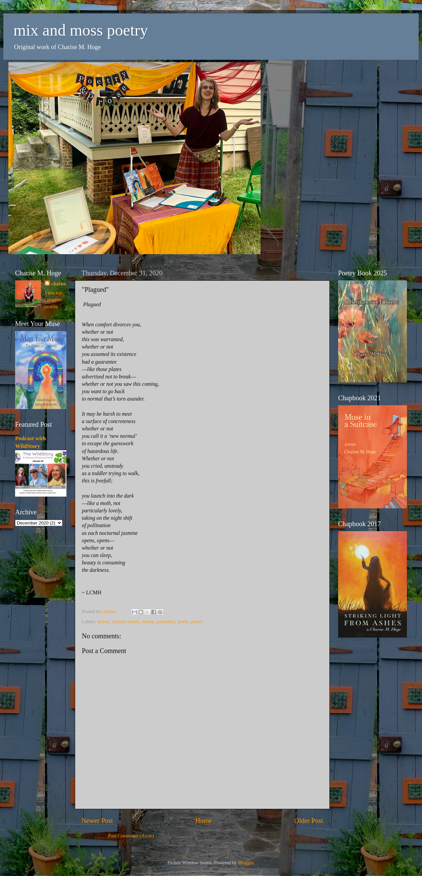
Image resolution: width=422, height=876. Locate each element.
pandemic (165, 621)
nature (148, 621)
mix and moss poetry (80, 30)
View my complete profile (53, 299)
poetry (197, 621)
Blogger (246, 862)
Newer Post (97, 820)
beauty (103, 621)
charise (58, 283)
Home (203, 820)
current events (126, 621)
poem (182, 621)
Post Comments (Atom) (131, 835)
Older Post (308, 820)
